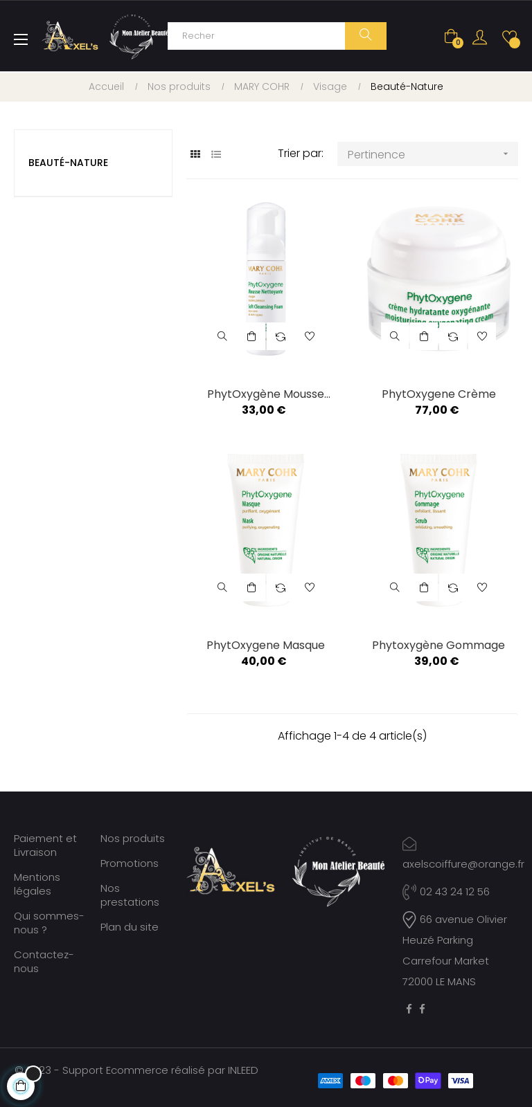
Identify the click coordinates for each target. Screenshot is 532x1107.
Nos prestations (129, 895)
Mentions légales (37, 884)
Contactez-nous (44, 961)
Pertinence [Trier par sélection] (432, 154)
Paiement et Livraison (45, 845)
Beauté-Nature (68, 163)
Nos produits (132, 838)
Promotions (129, 863)
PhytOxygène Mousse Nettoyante (265, 394)
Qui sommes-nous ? (49, 922)
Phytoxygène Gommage (438, 645)
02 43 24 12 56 (446, 891)
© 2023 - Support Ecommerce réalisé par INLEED (136, 1070)
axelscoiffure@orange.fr (463, 864)
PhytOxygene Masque (265, 645)
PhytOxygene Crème (439, 394)
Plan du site (129, 927)
